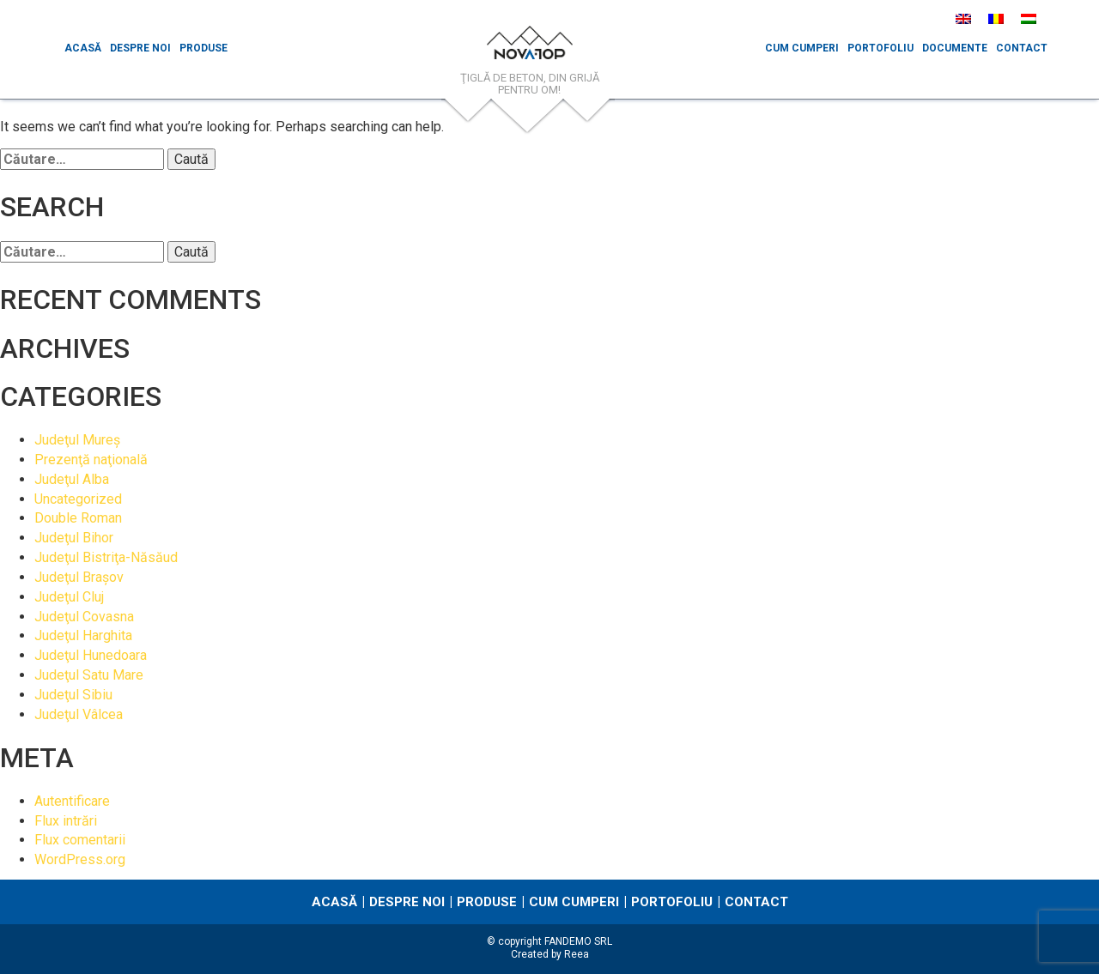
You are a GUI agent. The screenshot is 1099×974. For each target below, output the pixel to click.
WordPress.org (79, 859)
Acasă (82, 48)
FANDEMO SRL (578, 941)
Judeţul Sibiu (73, 695)
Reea (576, 954)
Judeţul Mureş (77, 440)
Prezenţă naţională (91, 459)
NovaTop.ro (530, 47)
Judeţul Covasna (84, 616)
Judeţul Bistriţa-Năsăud (106, 557)
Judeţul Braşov (79, 577)
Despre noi (140, 48)
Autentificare (72, 801)
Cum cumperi (802, 48)
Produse (203, 48)
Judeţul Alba (71, 479)
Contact (1021, 48)
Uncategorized (78, 499)
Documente (954, 48)
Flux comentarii (79, 840)
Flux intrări (65, 821)
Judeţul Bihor (73, 537)
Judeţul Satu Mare (88, 675)
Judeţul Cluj (69, 597)
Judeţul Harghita (83, 635)
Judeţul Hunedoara (90, 655)
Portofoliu (880, 48)
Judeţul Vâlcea (78, 714)
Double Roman (78, 518)
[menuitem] (963, 18)
